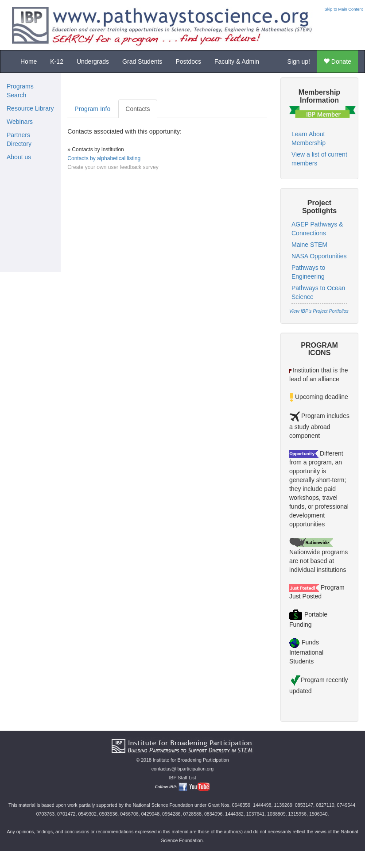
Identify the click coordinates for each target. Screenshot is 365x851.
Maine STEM (309, 244)
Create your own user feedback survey (112, 167)
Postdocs (188, 61)
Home (28, 61)
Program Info (92, 108)
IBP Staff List (182, 777)
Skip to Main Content (343, 9)
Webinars (20, 121)
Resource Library (30, 108)
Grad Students (142, 61)
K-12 (56, 61)
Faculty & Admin (236, 61)
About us (19, 157)
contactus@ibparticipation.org (182, 768)
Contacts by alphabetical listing (103, 158)
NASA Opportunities (319, 256)
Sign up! (298, 61)
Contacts (137, 108)
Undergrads (93, 61)
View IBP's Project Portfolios (319, 311)
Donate (337, 61)
